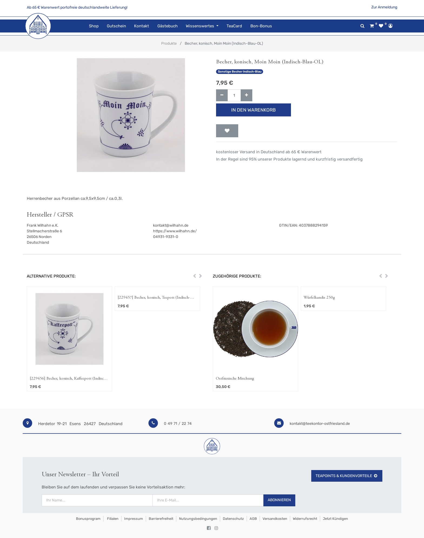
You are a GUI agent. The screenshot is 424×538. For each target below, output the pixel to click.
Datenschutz (233, 519)
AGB (253, 519)
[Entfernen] (222, 95)
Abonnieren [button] (279, 500)
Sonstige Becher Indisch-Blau (239, 71)
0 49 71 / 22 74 (178, 423)
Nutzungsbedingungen (198, 519)
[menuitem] (93, 26)
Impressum (133, 519)
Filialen (112, 519)
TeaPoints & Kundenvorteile (347, 476)
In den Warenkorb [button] (253, 110)
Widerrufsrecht (305, 519)
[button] (227, 130)
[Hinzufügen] (246, 95)
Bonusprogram (88, 519)
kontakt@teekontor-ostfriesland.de (320, 423)
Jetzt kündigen (335, 519)
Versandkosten (275, 519)
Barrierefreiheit (161, 519)
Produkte (169, 43)
